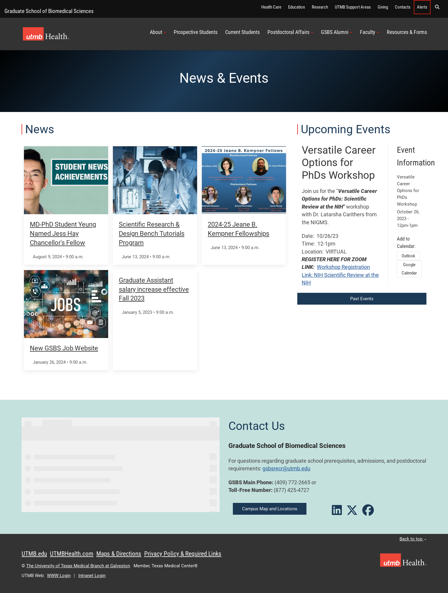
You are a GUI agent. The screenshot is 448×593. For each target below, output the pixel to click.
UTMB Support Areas (353, 7)
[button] (437, 7)
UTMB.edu (34, 553)
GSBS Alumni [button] (336, 32)
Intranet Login (91, 575)
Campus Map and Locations (269, 508)
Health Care (271, 7)
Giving (383, 7)
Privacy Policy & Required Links (182, 553)
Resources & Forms (407, 32)
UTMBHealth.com (71, 553)
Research (320, 7)
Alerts (422, 7)
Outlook (408, 256)
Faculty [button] (369, 32)
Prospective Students (195, 32)
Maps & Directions (118, 553)
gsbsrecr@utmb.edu (286, 469)
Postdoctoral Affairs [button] (290, 32)
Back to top (413, 539)
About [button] (158, 32)
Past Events (362, 298)
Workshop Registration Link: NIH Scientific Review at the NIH (340, 275)
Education (296, 7)
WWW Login (59, 575)
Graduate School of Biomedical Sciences (49, 11)
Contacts (402, 7)
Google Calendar (409, 269)
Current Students (242, 32)
